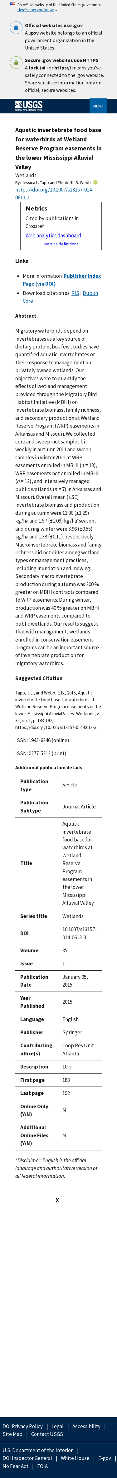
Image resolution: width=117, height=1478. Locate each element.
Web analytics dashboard (53, 235)
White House (75, 1458)
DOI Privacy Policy (22, 1426)
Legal (57, 1426)
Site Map (12, 1434)
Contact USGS (47, 1434)
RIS (75, 293)
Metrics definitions (61, 244)
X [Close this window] (57, 1200)
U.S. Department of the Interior (37, 1450)
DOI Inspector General (27, 1458)
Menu (98, 106)
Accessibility (86, 1426)
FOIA (42, 1466)
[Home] (31, 111)
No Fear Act (15, 1466)
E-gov (104, 1458)
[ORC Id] (95, 182)
